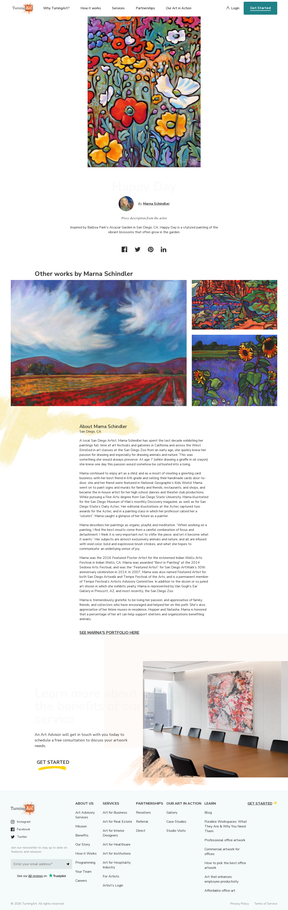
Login (235, 8)
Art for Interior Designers (113, 833)
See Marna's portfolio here (109, 632)
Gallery (171, 812)
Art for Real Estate (117, 821)
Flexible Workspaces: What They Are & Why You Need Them (225, 826)
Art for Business (115, 812)
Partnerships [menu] (145, 8)
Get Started (260, 8)
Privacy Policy (239, 904)
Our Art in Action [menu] (178, 8)
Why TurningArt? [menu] (56, 8)
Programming (85, 862)
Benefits (81, 835)
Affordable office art (219, 890)
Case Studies (176, 821)
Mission (81, 826)
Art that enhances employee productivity (221, 879)
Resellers (143, 812)
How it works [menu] (91, 8)
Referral (142, 821)
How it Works (86, 853)
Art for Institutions (117, 853)
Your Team (83, 871)
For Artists (111, 876)
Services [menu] (118, 8)
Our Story (82, 844)
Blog (208, 812)
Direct (140, 830)
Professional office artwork (224, 840)
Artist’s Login (113, 885)
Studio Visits (176, 830)
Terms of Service (265, 904)
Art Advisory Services (85, 815)
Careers (81, 880)
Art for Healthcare (116, 844)
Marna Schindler (156, 203)
